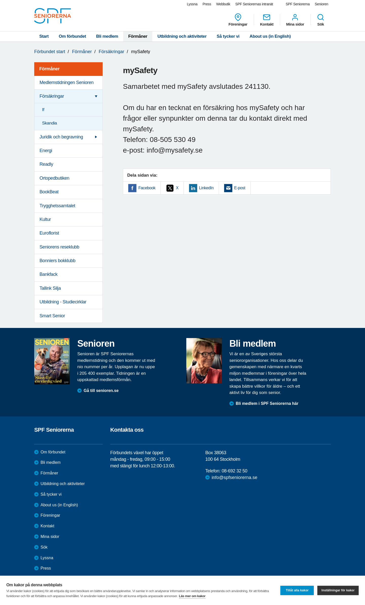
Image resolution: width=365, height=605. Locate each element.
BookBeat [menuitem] (49, 191)
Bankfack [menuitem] (49, 274)
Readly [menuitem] (46, 164)
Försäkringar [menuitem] (52, 96)
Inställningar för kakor (338, 590)
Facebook (146, 188)
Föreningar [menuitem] (238, 19)
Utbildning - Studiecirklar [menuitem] (63, 301)
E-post (239, 188)
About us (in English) (270, 36)
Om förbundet (72, 36)
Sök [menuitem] (320, 19)
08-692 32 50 (234, 470)
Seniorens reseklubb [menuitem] (59, 246)
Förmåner (137, 36)
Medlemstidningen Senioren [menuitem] (67, 82)
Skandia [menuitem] (49, 123)
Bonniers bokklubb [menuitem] (57, 260)
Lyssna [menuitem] (192, 4)
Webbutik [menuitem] (223, 4)
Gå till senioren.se (101, 390)
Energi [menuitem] (46, 150)
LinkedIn (206, 188)
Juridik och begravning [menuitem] (61, 136)
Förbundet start (49, 51)
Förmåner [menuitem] (49, 68)
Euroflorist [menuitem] (49, 233)
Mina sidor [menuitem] (295, 19)
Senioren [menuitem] (321, 4)
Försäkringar (111, 51)
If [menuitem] (43, 109)
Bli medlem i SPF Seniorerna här (267, 403)
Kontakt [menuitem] (266, 19)
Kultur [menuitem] (45, 219)
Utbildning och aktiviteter (182, 36)
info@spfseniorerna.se (234, 477)
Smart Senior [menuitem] (52, 315)
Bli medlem (107, 36)
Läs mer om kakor (192, 596)
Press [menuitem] (207, 4)
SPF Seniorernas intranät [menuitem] (254, 4)
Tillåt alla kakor (297, 590)
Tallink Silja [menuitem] (50, 288)
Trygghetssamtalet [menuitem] (57, 205)
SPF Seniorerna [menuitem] (298, 4)
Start (44, 36)
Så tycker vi (228, 36)
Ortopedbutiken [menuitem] (54, 178)
